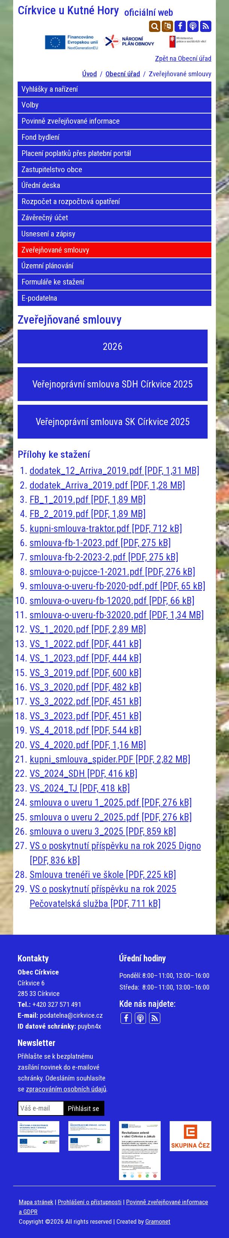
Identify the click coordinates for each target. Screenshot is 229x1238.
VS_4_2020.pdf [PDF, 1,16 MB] (88, 745)
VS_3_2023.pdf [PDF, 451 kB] (86, 716)
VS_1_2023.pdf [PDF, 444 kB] (86, 658)
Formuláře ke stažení (52, 281)
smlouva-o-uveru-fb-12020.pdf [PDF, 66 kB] (112, 600)
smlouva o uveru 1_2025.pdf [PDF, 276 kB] (111, 802)
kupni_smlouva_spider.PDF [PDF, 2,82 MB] (110, 759)
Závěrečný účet (44, 217)
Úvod (89, 74)
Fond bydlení (40, 137)
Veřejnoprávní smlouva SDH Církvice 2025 (112, 384)
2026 (112, 346)
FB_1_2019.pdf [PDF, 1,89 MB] (88, 499)
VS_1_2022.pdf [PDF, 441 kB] (86, 643)
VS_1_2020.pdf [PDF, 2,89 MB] (88, 629)
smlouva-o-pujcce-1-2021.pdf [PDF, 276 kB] (112, 571)
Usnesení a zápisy (48, 233)
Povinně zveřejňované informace (70, 121)
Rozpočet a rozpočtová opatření (70, 201)
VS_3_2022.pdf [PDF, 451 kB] (86, 701)
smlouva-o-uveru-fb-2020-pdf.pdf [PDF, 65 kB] (117, 586)
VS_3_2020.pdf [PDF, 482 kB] (86, 687)
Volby (30, 104)
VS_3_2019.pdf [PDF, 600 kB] (86, 672)
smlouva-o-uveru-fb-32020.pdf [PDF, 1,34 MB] (117, 615)
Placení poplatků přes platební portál (76, 153)
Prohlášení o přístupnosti (90, 1202)
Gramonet (157, 1221)
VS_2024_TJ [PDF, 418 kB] (80, 788)
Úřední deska (40, 185)
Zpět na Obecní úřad (183, 58)
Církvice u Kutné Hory (95, 10)
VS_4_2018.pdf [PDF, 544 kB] (86, 730)
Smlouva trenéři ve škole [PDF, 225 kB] (103, 874)
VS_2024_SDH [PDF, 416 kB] (83, 773)
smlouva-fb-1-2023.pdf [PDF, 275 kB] (100, 542)
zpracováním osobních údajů (66, 1089)
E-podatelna (39, 298)
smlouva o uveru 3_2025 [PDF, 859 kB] (103, 831)
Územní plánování (47, 265)
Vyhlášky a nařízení (49, 89)
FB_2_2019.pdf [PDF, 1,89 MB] (88, 513)
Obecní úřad (122, 74)
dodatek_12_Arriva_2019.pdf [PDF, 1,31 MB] (114, 470)
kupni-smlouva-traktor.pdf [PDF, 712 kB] (106, 528)
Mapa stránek (36, 1202)
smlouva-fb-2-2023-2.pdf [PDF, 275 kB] (104, 557)
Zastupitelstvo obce (51, 169)
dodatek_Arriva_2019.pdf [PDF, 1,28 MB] (107, 485)
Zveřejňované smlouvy (55, 249)
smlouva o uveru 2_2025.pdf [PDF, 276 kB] (111, 817)
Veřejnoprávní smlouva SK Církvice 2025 (113, 421)
